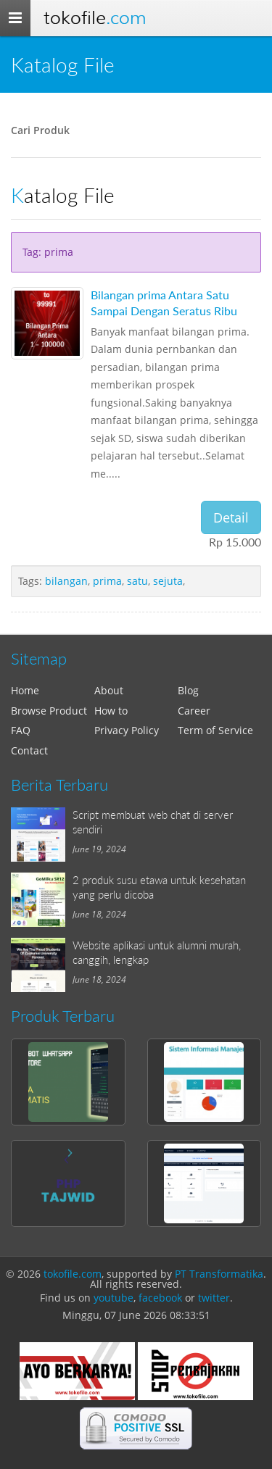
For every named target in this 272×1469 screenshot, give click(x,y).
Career (194, 710)
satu (137, 581)
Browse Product (49, 710)
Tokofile (95, 17)
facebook (160, 1297)
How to (111, 710)
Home (25, 690)
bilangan (66, 581)
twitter (214, 1297)
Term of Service (215, 730)
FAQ (20, 730)
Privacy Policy (126, 730)
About (108, 690)
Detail (231, 517)
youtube (113, 1297)
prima (107, 581)
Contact (29, 750)
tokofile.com (73, 1274)
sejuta (168, 581)
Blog (188, 690)
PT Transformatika (219, 1274)
